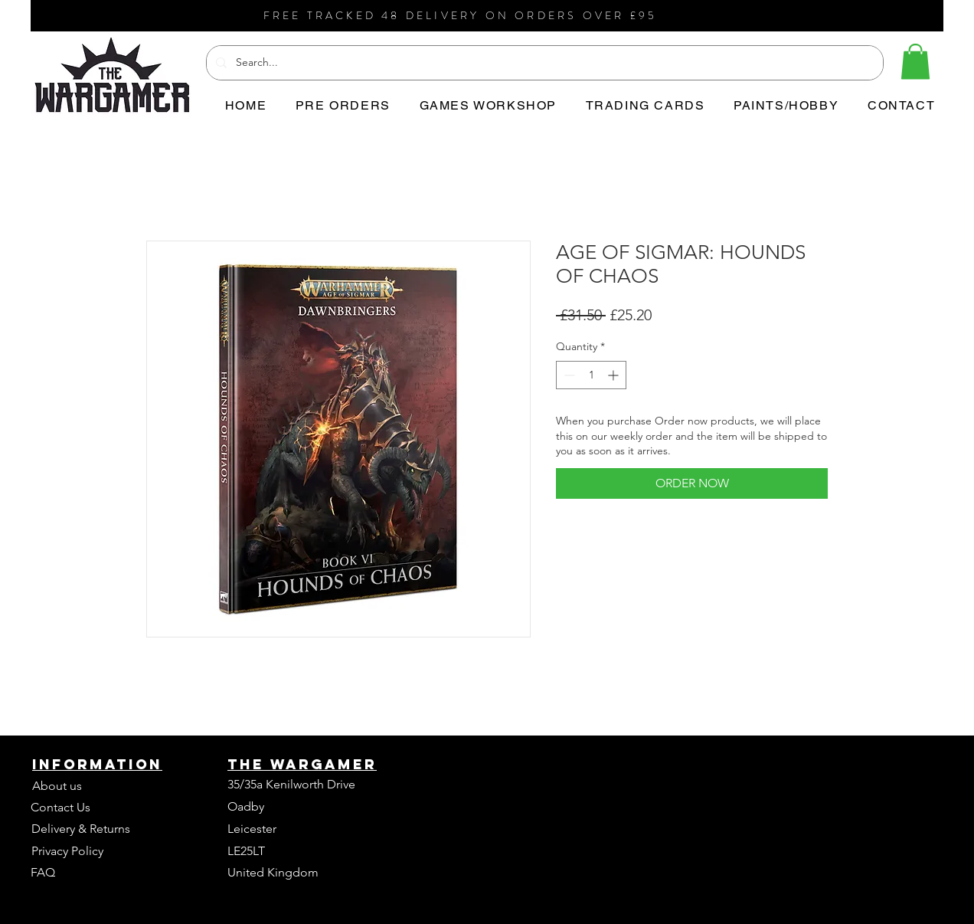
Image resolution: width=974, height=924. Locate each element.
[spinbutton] (591, 375)
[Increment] (614, 375)
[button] (915, 62)
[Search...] (543, 63)
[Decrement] (567, 375)
